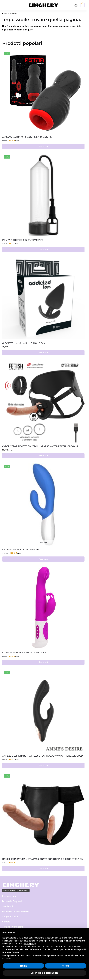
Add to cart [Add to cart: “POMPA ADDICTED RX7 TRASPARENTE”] (43, 250)
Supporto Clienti (10, 916)
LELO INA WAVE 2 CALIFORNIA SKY (20, 549)
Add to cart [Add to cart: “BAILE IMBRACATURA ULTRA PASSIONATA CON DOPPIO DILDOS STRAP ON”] (43, 869)
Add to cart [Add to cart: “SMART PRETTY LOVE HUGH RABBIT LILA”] (43, 662)
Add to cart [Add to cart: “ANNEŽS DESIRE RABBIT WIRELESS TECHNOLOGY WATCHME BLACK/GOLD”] (43, 765)
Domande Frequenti (12, 901)
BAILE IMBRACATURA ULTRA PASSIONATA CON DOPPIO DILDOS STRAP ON (42, 859)
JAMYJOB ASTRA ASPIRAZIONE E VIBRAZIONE (27, 136)
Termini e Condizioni (12, 926)
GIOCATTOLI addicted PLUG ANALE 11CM (24, 343)
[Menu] (6, 5)
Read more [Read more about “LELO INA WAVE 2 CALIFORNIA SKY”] (43, 559)
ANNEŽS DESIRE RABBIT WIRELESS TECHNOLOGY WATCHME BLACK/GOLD (42, 755)
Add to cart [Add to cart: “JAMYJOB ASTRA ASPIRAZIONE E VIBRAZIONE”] (43, 146)
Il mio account (9, 896)
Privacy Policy (9, 890)
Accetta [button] (65, 966)
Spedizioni (7, 906)
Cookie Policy (23, 890)
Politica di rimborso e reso (15, 911)
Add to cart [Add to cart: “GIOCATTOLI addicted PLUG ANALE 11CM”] (43, 353)
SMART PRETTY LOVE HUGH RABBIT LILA (24, 652)
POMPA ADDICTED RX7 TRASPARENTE (22, 240)
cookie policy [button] (30, 943)
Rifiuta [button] (23, 966)
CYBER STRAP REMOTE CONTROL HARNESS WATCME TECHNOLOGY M (40, 446)
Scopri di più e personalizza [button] (44, 973)
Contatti (6, 921)
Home (4, 14)
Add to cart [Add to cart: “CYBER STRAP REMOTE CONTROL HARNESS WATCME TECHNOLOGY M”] (43, 456)
